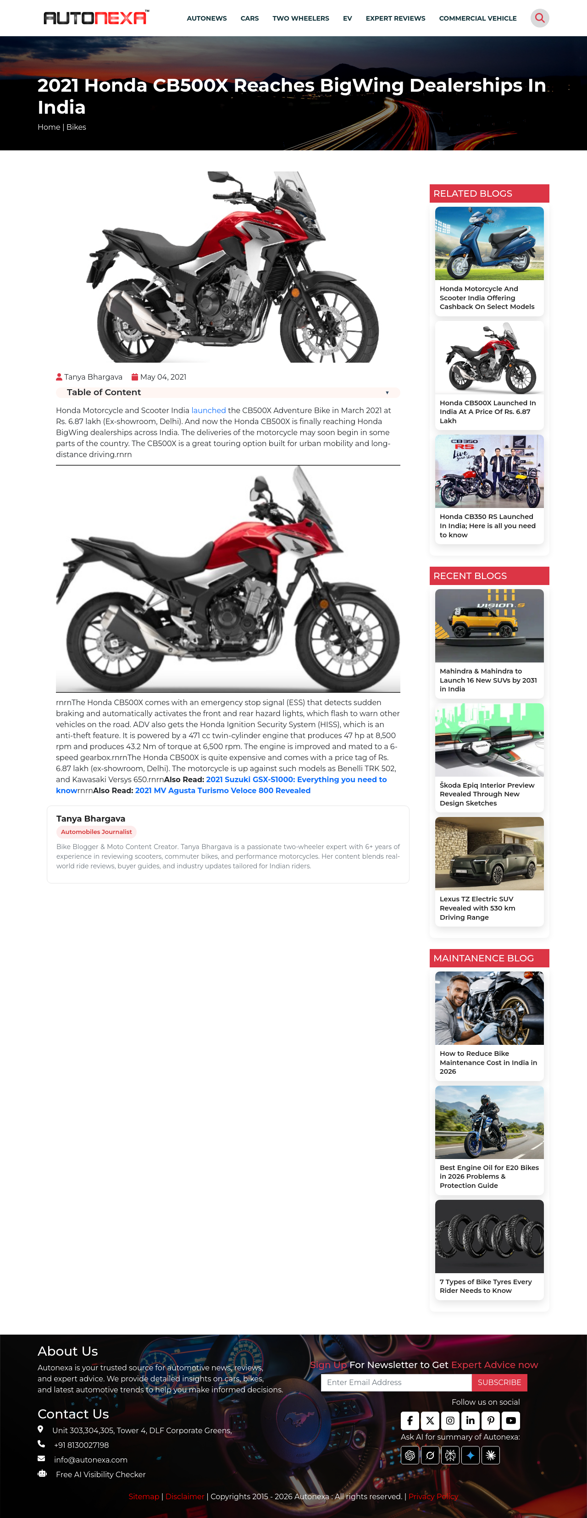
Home (49, 127)
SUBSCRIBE (499, 1382)
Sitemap (145, 1496)
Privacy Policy (434, 1496)
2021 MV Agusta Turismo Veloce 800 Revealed (221, 790)
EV (347, 18)
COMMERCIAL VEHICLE (478, 18)
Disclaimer (185, 1496)
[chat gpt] (410, 1455)
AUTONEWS (207, 18)
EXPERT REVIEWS (396, 18)
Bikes (76, 127)
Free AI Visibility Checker (101, 1474)
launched (208, 410)
